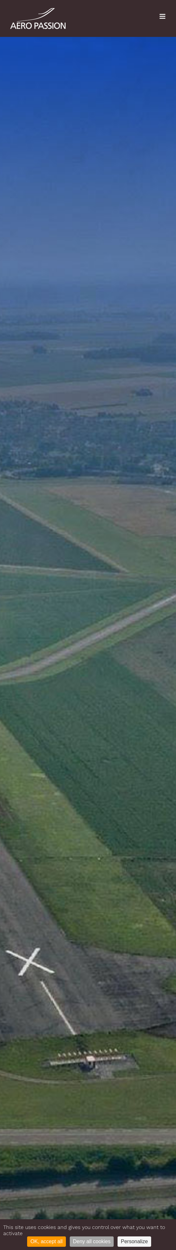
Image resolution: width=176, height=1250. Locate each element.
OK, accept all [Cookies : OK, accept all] (46, 1241)
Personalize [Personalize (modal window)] (134, 1241)
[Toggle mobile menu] (163, 16)
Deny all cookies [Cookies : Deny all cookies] (92, 1241)
